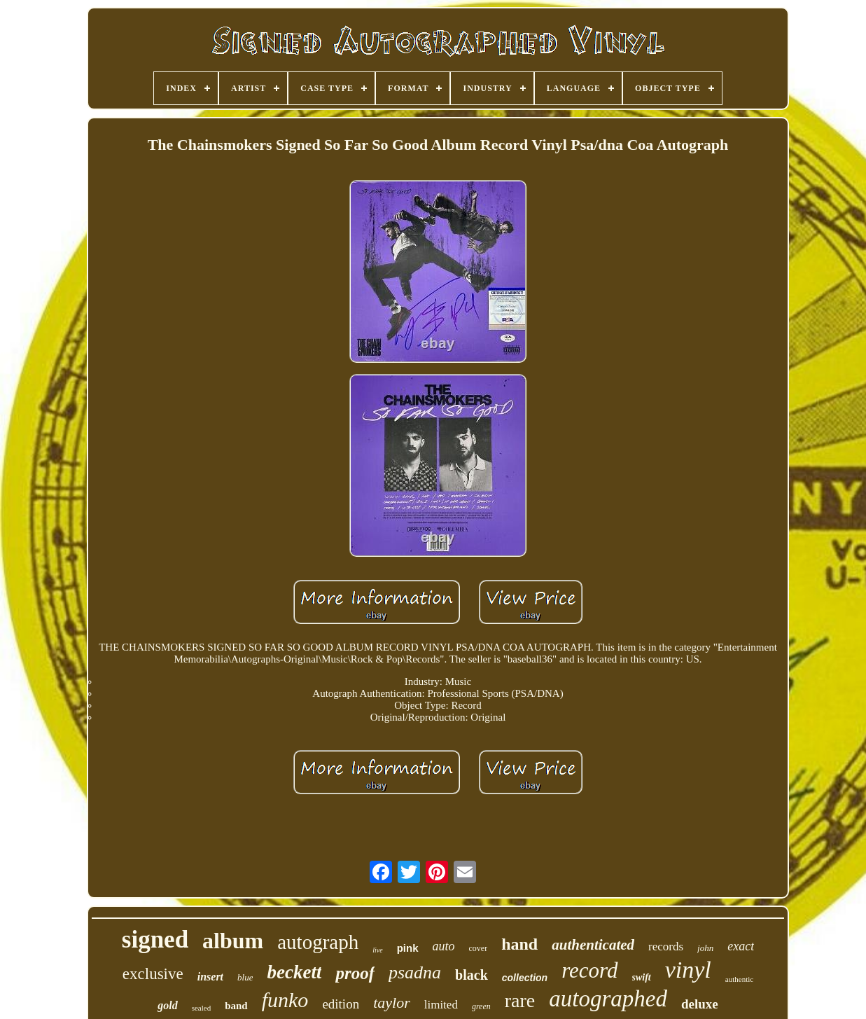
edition (340, 1004)
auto (444, 946)
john (705, 948)
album (232, 940)
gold (167, 1005)
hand (519, 944)
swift (641, 977)
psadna (415, 972)
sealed (201, 1008)
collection (524, 977)
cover (478, 948)
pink (408, 948)
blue (245, 977)
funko (285, 999)
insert (210, 977)
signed (155, 939)
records (665, 946)
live (377, 950)
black (471, 975)
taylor (391, 1002)
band (236, 1005)
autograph (317, 942)
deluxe (699, 1004)
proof (355, 973)
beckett (294, 972)
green (481, 1006)
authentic (739, 979)
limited (441, 1004)
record (589, 970)
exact (740, 946)
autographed (608, 998)
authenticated (593, 944)
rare (520, 1000)
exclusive (153, 974)
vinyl (688, 970)
